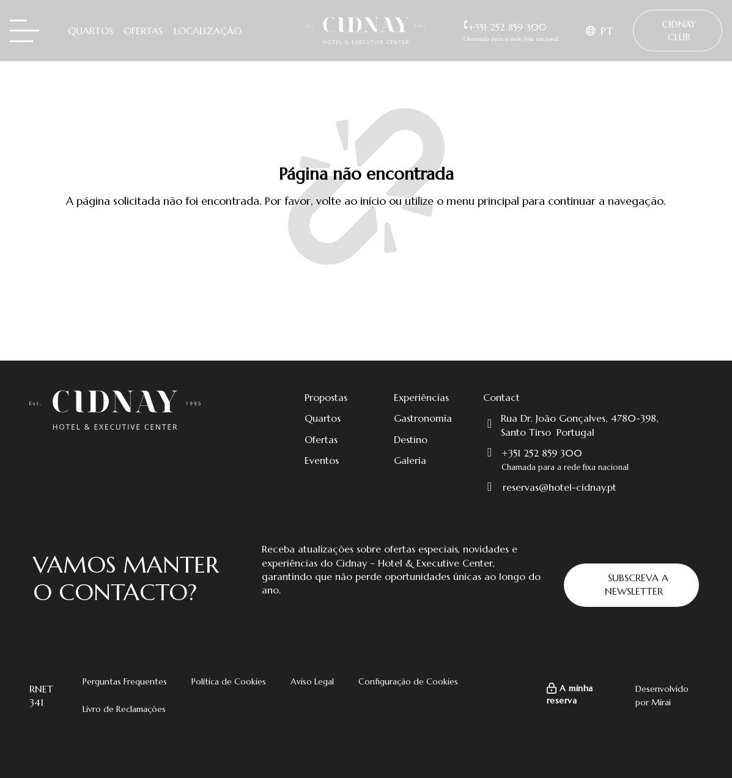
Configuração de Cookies (408, 681)
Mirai (661, 702)
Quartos (90, 30)
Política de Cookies (228, 681)
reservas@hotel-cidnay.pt (559, 487)
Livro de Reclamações (124, 708)
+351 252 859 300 (541, 453)
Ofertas (143, 30)
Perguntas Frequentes (125, 681)
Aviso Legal (312, 681)
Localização (208, 30)
